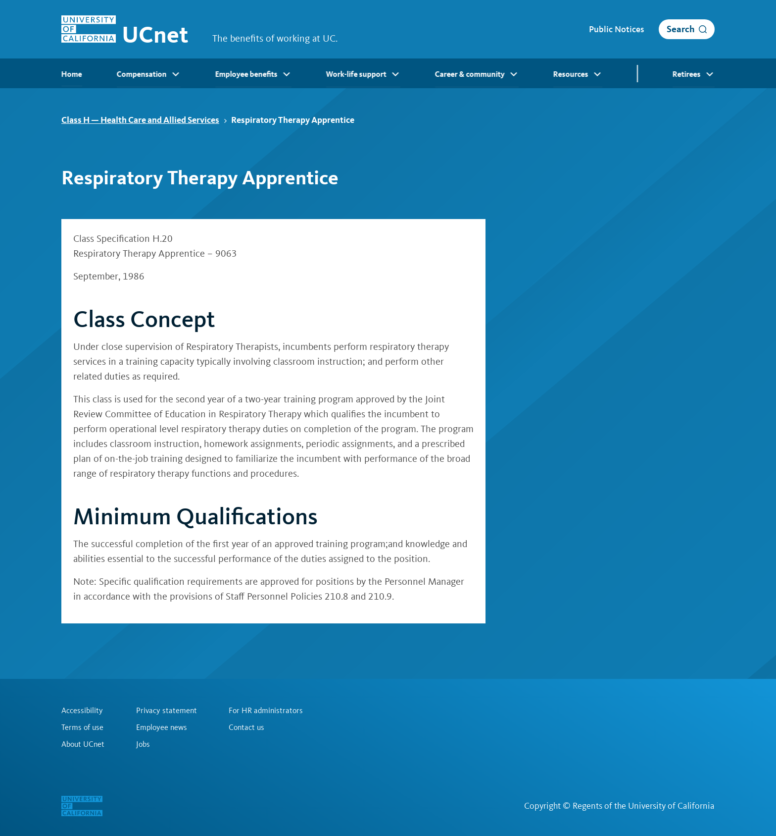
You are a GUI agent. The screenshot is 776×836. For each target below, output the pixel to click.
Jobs (143, 744)
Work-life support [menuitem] (363, 74)
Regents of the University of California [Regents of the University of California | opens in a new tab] (644, 805)
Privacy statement (166, 711)
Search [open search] (681, 29)
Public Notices (616, 29)
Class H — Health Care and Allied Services (144, 119)
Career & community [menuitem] (477, 74)
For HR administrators (266, 711)
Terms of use (82, 727)
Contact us (246, 727)
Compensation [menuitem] (149, 74)
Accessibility (82, 711)
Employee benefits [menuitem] (253, 74)
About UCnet (82, 744)
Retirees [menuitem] (694, 74)
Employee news (161, 727)
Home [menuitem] (71, 74)
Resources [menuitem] (577, 74)
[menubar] (388, 73)
